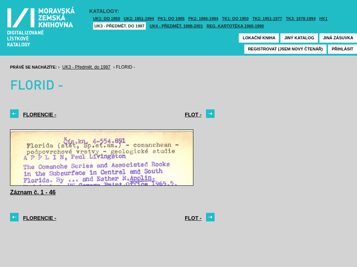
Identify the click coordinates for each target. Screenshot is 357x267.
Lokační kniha (258, 38)
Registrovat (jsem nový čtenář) (285, 49)
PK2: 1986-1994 (203, 18)
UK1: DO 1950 (106, 18)
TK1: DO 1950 (235, 18)
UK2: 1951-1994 (139, 18)
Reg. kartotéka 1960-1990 (235, 26)
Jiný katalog (299, 38)
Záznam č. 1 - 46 (33, 192)
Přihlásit (342, 49)
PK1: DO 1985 (171, 18)
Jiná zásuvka (338, 38)
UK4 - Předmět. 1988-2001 (176, 26)
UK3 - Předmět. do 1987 (119, 26)
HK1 (323, 18)
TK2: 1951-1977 (267, 18)
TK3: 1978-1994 (301, 18)
